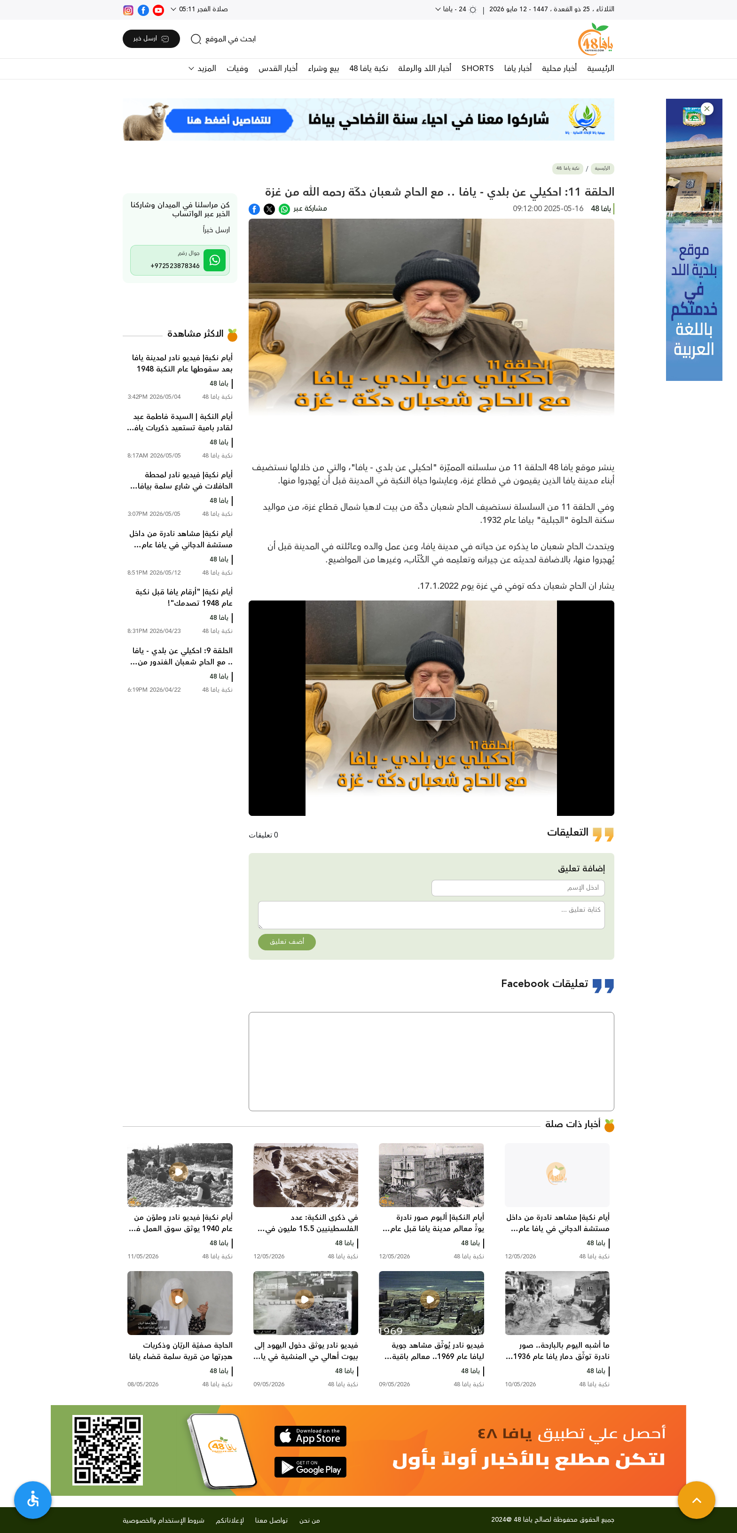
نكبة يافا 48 (368, 69)
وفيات (237, 69)
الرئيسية (600, 69)
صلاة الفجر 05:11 (202, 9)
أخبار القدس (278, 69)
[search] (223, 39)
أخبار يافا (518, 69)
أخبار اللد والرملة (424, 69)
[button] (707, 109)
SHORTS (478, 69)
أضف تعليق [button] (287, 942)
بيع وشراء (323, 69)
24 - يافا (459, 9)
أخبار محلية (559, 69)
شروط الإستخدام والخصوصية (163, 1521)
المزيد (205, 69)
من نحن (309, 1521)
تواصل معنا (271, 1521)
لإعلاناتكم (230, 1521)
